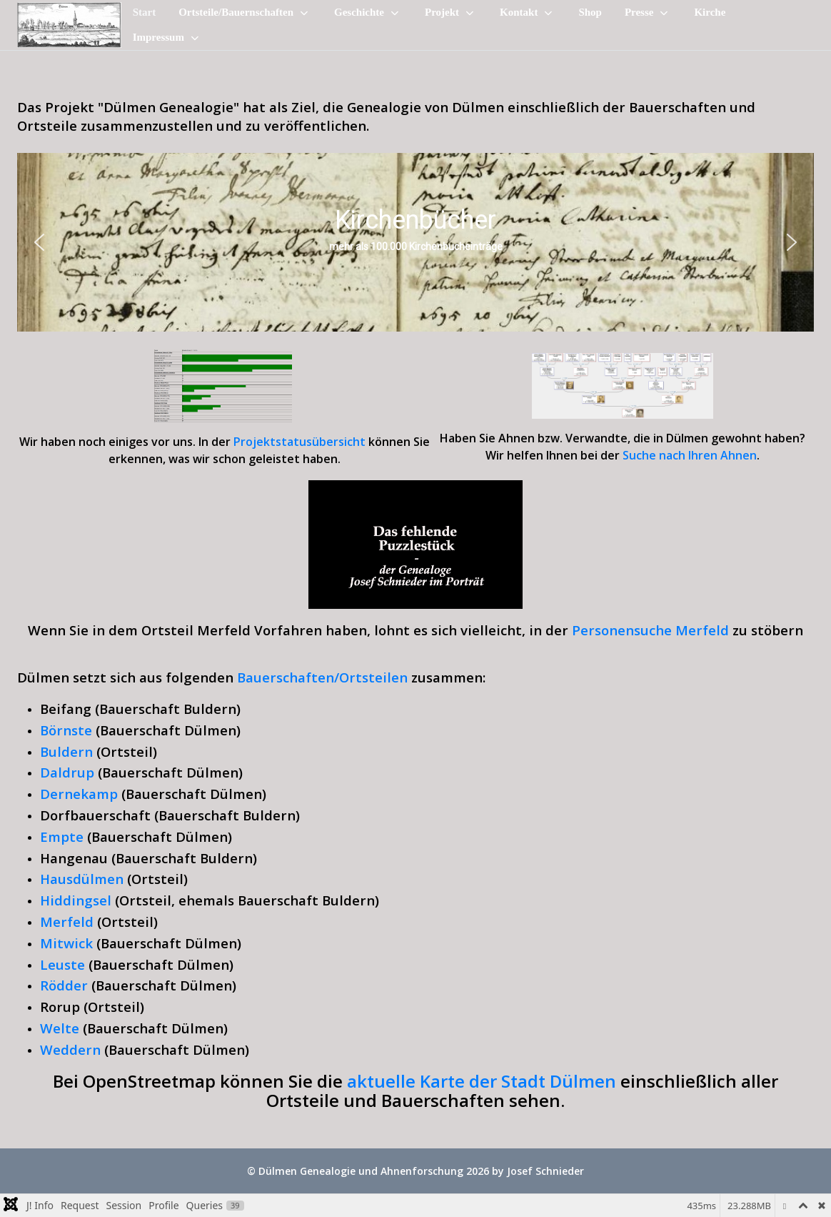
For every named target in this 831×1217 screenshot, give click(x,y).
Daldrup (67, 772)
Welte (59, 1028)
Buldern (66, 751)
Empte (62, 836)
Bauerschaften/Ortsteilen (322, 677)
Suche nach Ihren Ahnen (690, 455)
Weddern (70, 1049)
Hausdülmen (82, 879)
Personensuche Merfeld (650, 630)
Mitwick (66, 943)
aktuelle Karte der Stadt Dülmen (483, 1081)
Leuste (62, 964)
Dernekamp (79, 794)
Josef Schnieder (545, 1171)
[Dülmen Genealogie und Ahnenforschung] (69, 25)
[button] (39, 242)
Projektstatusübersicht (299, 441)
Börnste (66, 730)
